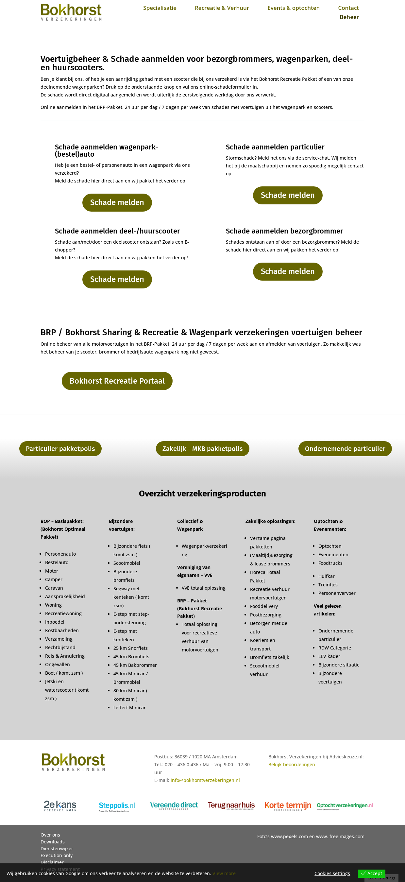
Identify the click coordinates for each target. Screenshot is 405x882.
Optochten (330, 546)
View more (224, 873)
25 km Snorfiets (130, 648)
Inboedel (54, 622)
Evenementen (333, 554)
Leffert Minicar (129, 707)
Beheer (349, 17)
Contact (348, 7)
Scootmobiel (126, 563)
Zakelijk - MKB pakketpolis (202, 449)
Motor (51, 571)
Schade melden (117, 202)
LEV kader (329, 656)
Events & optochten (293, 7)
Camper (53, 579)
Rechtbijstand (60, 647)
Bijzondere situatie (339, 665)
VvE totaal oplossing (204, 588)
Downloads (53, 842)
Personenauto (60, 554)
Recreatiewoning (63, 613)
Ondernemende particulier (345, 449)
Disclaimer (52, 862)
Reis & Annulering (65, 656)
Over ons (50, 835)
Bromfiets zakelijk (269, 657)
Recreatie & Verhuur (222, 7)
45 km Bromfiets (131, 656)
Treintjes (328, 584)
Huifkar (326, 576)
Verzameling (59, 639)
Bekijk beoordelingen (291, 764)
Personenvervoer (337, 593)
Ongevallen (57, 664)
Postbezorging (265, 615)
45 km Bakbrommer (135, 665)
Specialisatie (160, 7)
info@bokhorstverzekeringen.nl (205, 780)
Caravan (54, 588)
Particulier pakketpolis (60, 449)
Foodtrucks (330, 563)
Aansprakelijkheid (65, 596)
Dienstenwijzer (57, 848)
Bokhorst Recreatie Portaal (117, 381)
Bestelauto (56, 562)
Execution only (57, 855)
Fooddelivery (264, 606)
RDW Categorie (334, 648)
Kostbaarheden (62, 630)
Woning (53, 605)
